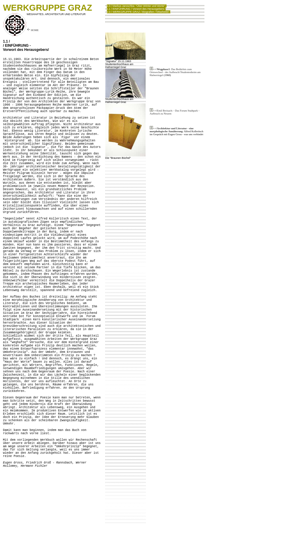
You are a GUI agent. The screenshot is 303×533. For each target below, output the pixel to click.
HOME (33, 30)
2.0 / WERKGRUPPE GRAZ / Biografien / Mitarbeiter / (139, 11)
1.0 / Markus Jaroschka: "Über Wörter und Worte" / (137, 5)
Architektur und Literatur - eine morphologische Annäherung (172, 130)
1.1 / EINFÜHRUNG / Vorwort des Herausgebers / (136, 8)
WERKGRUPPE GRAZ (47, 7)
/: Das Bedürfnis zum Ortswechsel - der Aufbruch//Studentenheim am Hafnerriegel (175, 72)
